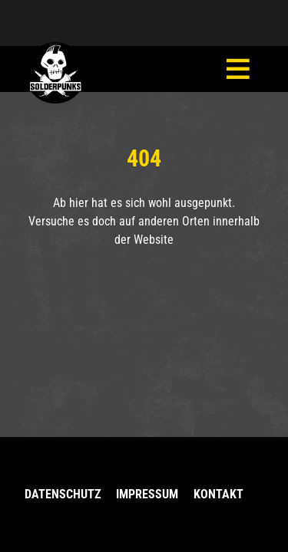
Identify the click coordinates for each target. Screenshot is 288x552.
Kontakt (218, 494)
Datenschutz (63, 494)
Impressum (147, 494)
